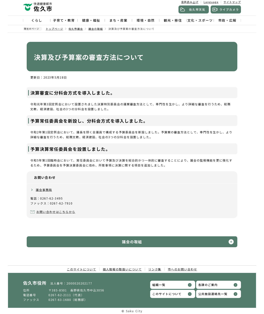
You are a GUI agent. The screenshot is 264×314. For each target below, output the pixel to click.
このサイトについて (81, 269)
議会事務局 (44, 190)
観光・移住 (173, 20)
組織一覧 (158, 285)
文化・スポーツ (200, 20)
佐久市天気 (197, 9)
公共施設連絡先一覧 (213, 294)
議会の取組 (95, 29)
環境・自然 (146, 20)
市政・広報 (227, 20)
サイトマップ (232, 2)
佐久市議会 (76, 29)
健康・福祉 (91, 20)
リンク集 (154, 269)
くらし (36, 20)
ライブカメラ (229, 9)
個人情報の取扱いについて (122, 269)
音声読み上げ (190, 2)
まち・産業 (118, 20)
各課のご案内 (208, 285)
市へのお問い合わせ (182, 269)
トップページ (54, 29)
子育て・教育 (64, 20)
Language (211, 2)
